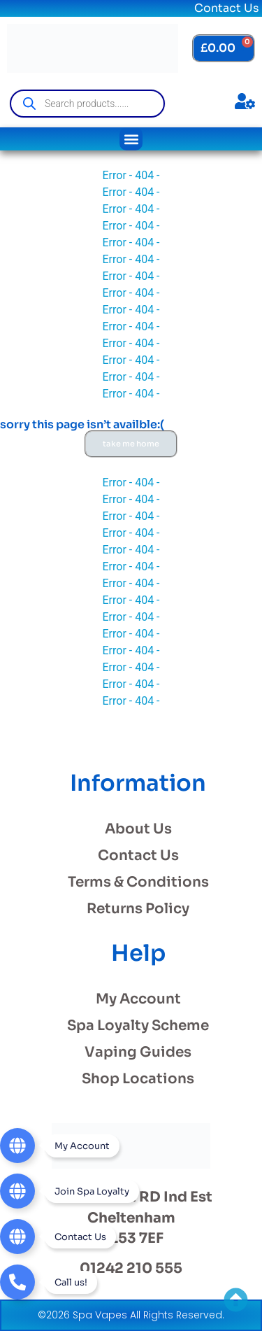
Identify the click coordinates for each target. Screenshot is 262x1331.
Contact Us (226, 8)
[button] (131, 138)
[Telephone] (48, 1282)
